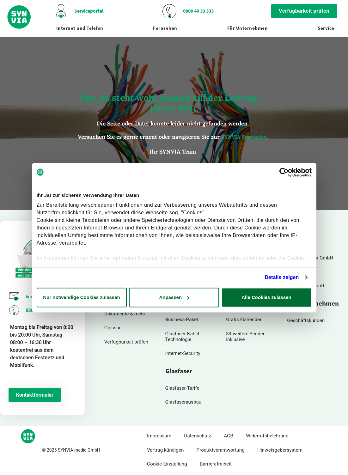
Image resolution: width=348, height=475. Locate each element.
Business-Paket (181, 320)
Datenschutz (197, 436)
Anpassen (174, 297)
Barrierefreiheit (216, 464)
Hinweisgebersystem (279, 451)
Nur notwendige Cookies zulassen (81, 297)
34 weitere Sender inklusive (245, 336)
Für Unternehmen (247, 28)
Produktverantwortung (220, 451)
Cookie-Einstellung (167, 464)
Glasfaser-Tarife (182, 388)
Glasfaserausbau (183, 402)
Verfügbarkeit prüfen (126, 342)
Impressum (159, 436)
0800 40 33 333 (198, 11)
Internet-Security (183, 353)
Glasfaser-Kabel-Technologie (183, 336)
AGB (228, 436)
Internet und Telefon (79, 28)
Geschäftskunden (306, 320)
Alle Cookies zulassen (266, 297)
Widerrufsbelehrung (267, 436)
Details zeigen (282, 277)
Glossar (112, 328)
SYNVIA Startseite (243, 137)
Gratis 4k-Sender (244, 320)
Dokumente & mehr (125, 314)
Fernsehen (165, 28)
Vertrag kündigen (165, 451)
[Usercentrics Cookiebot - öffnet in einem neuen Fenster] (284, 172)
